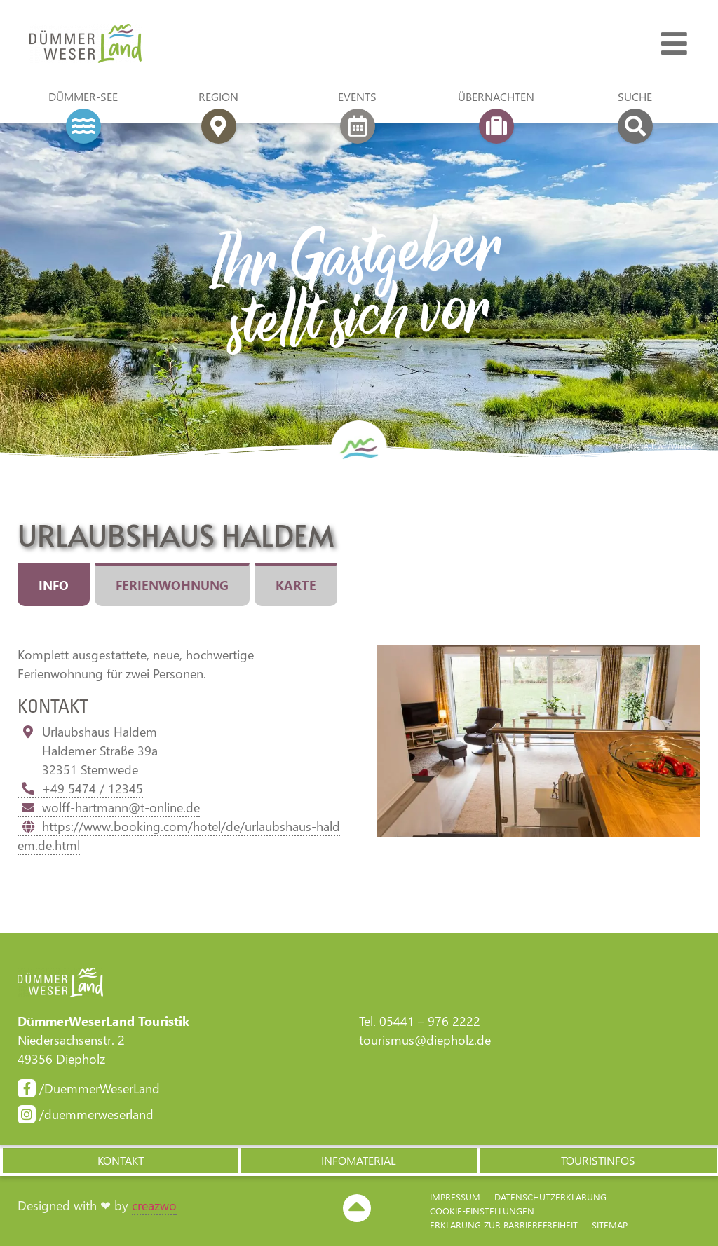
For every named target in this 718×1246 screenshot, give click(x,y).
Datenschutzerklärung (550, 1197)
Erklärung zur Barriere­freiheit (504, 1225)
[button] (119, 1160)
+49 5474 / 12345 (80, 788)
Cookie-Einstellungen (482, 1211)
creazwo (154, 1205)
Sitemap (610, 1225)
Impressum (455, 1197)
